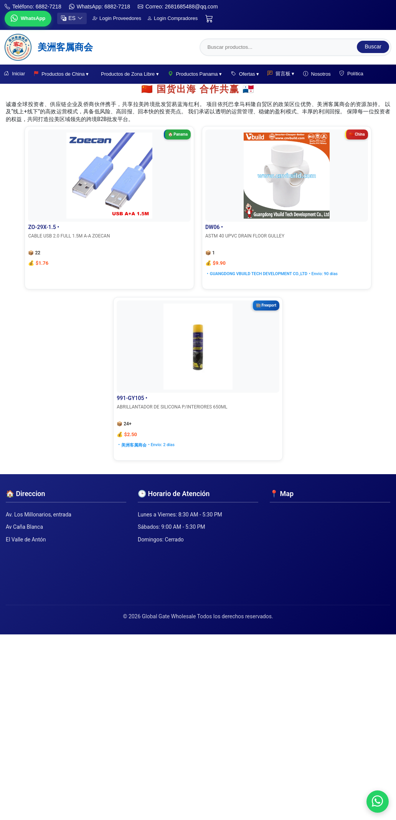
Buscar (373, 46)
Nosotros (319, 74)
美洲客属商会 (286, 273)
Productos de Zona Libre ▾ (131, 74)
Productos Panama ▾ (196, 74)
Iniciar (15, 74)
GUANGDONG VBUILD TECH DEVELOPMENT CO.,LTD (196, 273)
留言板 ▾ (283, 74)
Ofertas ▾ (246, 74)
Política (355, 74)
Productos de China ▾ (62, 74)
